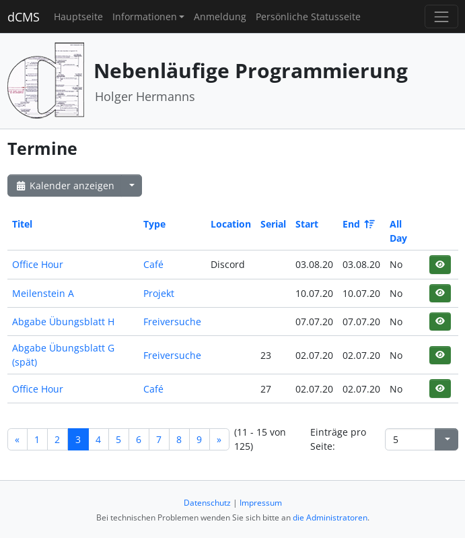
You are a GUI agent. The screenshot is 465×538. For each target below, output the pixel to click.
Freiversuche (172, 321)
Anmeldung (220, 16)
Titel (22, 223)
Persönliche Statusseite (308, 16)
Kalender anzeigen (64, 185)
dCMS (23, 17)
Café (153, 264)
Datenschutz (207, 502)
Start (306, 223)
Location (231, 223)
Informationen (144, 16)
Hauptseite (78, 16)
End (358, 224)
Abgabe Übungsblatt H (63, 321)
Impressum (261, 502)
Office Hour (37, 264)
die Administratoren (330, 517)
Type (154, 223)
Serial (273, 223)
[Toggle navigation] (441, 16)
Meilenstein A (43, 293)
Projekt (158, 293)
